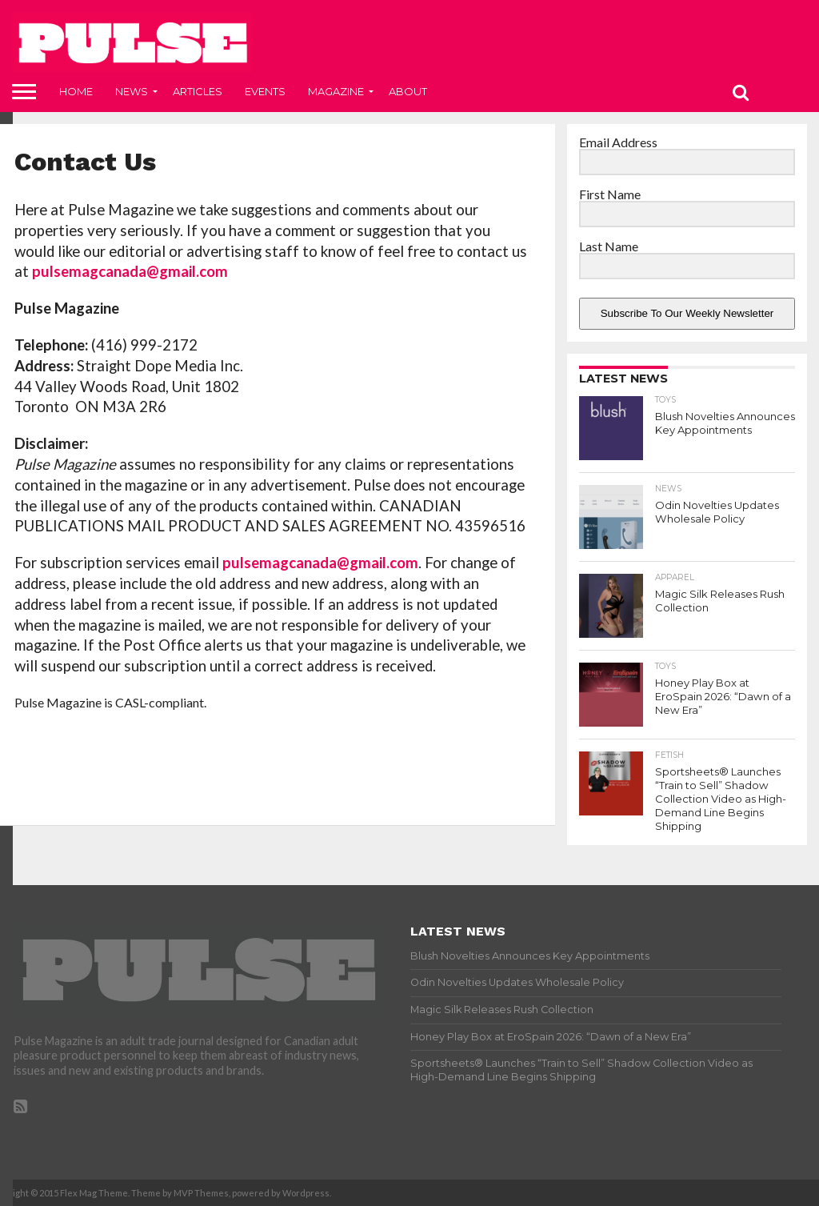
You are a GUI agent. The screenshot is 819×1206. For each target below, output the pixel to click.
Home (76, 91)
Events (265, 91)
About (408, 91)
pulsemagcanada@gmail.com (130, 271)
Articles (197, 91)
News (131, 91)
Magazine (336, 91)
